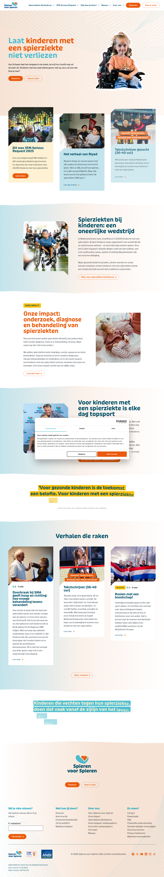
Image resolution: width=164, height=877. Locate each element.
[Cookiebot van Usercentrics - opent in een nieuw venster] (117, 421)
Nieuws (104, 5)
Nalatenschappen (64, 826)
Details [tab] (82, 428)
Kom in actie (61, 816)
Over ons (117, 5)
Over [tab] (113, 428)
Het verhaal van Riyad (80, 156)
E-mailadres (14, 823)
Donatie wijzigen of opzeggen (141, 826)
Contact (131, 813)
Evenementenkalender (67, 820)
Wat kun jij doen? (89, 5)
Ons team (92, 830)
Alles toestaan (112, 454)
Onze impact (94, 816)
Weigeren (81, 454)
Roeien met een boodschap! (127, 598)
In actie (120, 590)
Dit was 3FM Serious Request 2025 (28, 151)
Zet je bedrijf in (63, 823)
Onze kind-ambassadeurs (100, 826)
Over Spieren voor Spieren (100, 813)
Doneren (60, 813)
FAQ (129, 820)
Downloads (132, 816)
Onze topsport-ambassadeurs (102, 823)
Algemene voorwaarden (139, 836)
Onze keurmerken (135, 830)
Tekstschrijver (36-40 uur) (80, 591)
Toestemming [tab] (50, 428)
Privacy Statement (136, 833)
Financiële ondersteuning (139, 823)
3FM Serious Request (66, 5)
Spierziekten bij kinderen (40, 5)
